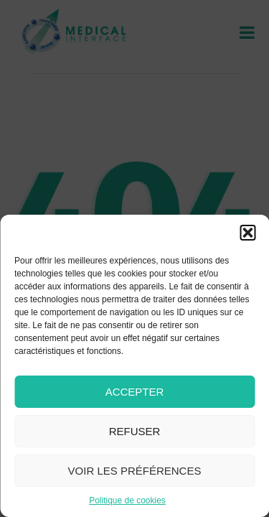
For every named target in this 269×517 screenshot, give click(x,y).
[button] (247, 232)
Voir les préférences (135, 471)
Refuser (135, 431)
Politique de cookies (127, 500)
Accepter (134, 392)
